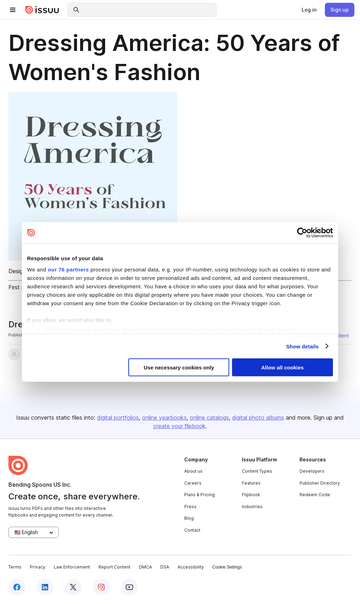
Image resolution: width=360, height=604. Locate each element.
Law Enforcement (72, 567)
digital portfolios (118, 417)
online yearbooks (164, 417)
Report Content (114, 567)
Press (190, 506)
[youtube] (129, 587)
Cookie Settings (227, 567)
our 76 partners (68, 269)
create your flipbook (179, 425)
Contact (192, 530)
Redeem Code (315, 494)
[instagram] (101, 587)
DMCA (145, 567)
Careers (192, 483)
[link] (309, 10)
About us (193, 471)
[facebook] (16, 587)
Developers (312, 471)
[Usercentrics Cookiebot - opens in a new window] (302, 233)
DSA (164, 567)
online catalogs (209, 417)
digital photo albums (258, 417)
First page (21, 287)
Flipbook (251, 494)
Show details (302, 346)
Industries (252, 506)
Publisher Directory (320, 483)
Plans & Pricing (199, 494)
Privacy (37, 567)
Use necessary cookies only (179, 367)
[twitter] (73, 587)
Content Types (257, 471)
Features (251, 483)
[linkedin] (45, 587)
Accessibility (191, 567)
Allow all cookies (282, 367)
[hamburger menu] (13, 10)
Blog (189, 518)
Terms (14, 567)
